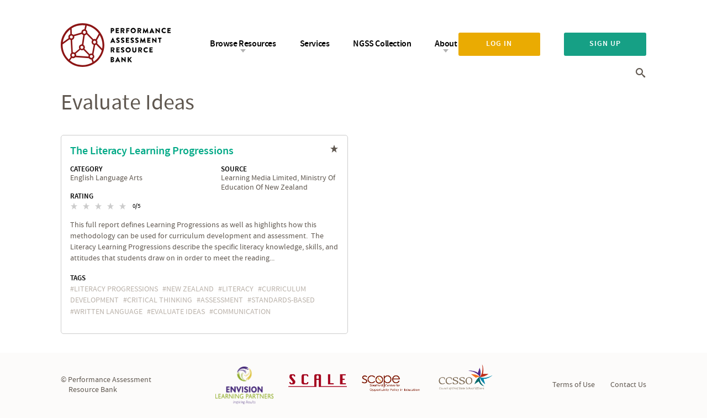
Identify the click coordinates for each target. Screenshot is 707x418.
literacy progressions (116, 289)
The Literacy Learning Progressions (152, 151)
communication (242, 312)
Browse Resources (243, 44)
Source (234, 169)
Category (86, 169)
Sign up (605, 44)
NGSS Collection (382, 44)
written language (108, 312)
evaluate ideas (178, 312)
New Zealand (190, 289)
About (446, 44)
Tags (78, 278)
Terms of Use (573, 385)
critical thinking (159, 300)
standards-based (283, 300)
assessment (222, 300)
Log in (499, 44)
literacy (238, 289)
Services (315, 44)
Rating (81, 196)
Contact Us (628, 385)
